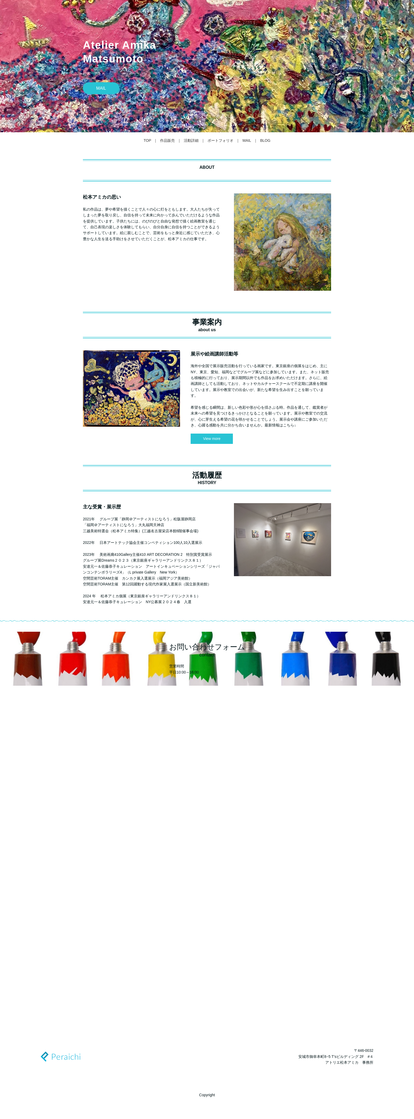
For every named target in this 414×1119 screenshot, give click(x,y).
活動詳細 (191, 140)
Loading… (207, 863)
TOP (147, 140)
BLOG (265, 140)
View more (211, 438)
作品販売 (167, 140)
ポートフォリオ (220, 140)
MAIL (101, 88)
